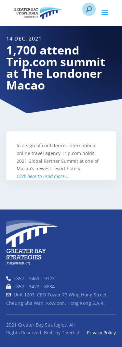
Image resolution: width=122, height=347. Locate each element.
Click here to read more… (42, 176)
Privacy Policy (101, 332)
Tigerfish (71, 332)
